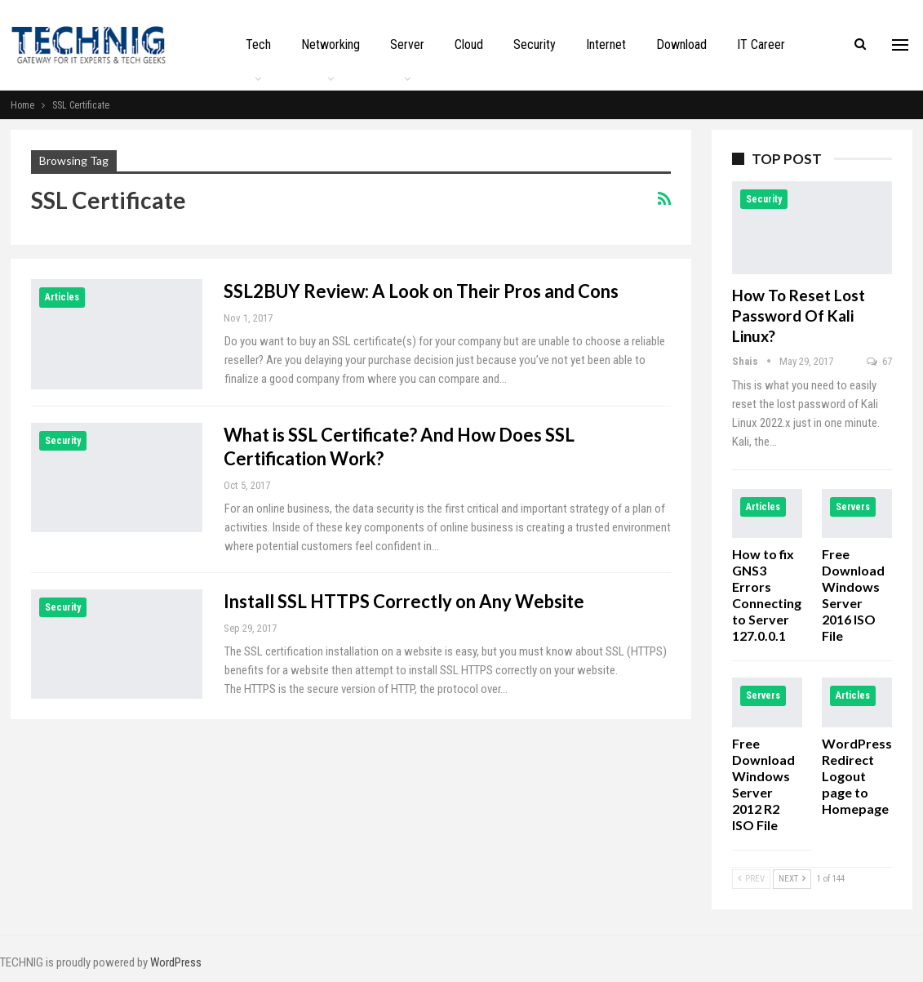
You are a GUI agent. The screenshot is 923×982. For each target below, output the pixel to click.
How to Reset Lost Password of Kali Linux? (798, 315)
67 (879, 361)
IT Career (761, 44)
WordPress (176, 962)
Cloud (469, 44)
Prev (751, 878)
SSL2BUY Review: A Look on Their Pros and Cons (421, 291)
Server (407, 44)
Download (681, 44)
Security (534, 44)
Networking (330, 44)
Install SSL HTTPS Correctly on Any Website (404, 601)
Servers (853, 507)
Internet (606, 44)
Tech (258, 44)
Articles (62, 297)
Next (792, 878)
